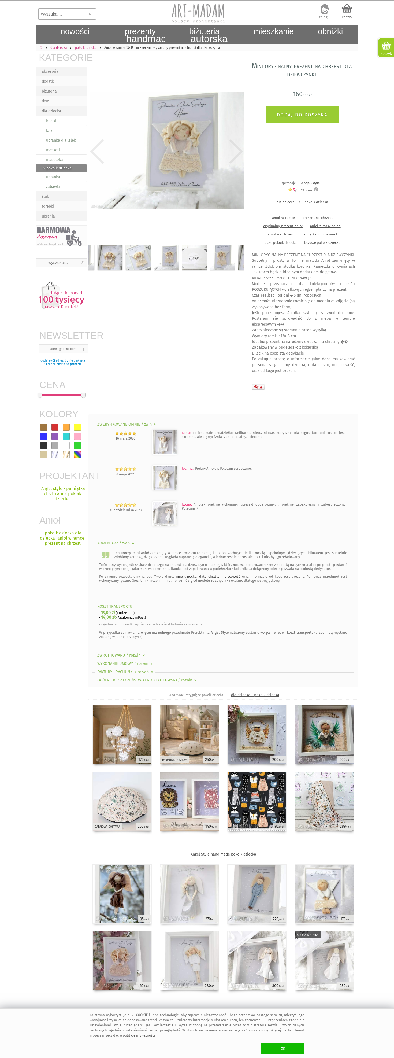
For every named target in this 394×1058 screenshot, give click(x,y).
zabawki (53, 187)
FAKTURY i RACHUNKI (125, 672)
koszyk (347, 17)
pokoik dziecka (316, 202)
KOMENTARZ (116, 543)
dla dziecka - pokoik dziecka (255, 695)
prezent (75, 364)
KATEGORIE (63, 57)
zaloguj (325, 17)
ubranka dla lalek (61, 140)
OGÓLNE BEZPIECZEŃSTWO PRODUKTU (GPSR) (147, 680)
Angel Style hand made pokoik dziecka (223, 854)
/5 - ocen (300, 190)
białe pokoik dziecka (280, 243)
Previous (97, 151)
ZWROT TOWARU (121, 655)
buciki (51, 121)
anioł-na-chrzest (281, 234)
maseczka (54, 159)
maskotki (54, 150)
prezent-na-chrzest (317, 218)
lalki (49, 130)
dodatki (48, 81)
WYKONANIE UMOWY (125, 663)
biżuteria (49, 91)
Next (235, 151)
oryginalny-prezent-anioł (283, 226)
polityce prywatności (139, 1035)
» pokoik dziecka (57, 168)
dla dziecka (51, 111)
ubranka (53, 177)
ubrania (48, 216)
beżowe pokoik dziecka (322, 243)
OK (283, 1048)
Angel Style (310, 183)
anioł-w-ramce (283, 218)
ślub (45, 196)
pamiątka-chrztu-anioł (319, 234)
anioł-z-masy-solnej (325, 226)
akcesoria (50, 71)
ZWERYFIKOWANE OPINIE (127, 424)
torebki (48, 206)
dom (45, 101)
